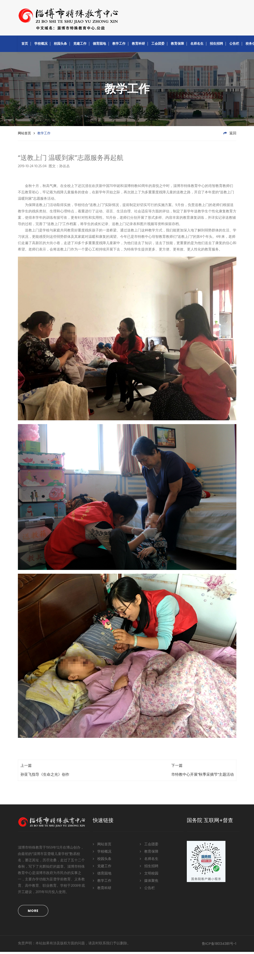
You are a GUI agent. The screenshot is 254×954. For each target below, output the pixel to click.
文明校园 (149, 875)
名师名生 (196, 46)
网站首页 (24, 135)
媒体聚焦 (149, 882)
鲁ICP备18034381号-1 (219, 945)
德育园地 (99, 46)
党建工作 (79, 46)
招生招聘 (216, 46)
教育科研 (138, 46)
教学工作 (118, 46)
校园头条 (60, 46)
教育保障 (177, 46)
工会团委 (157, 46)
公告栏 (234, 46)
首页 (24, 46)
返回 (229, 135)
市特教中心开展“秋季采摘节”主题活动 (202, 777)
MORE (33, 912)
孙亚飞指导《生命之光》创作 (44, 777)
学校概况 (40, 46)
